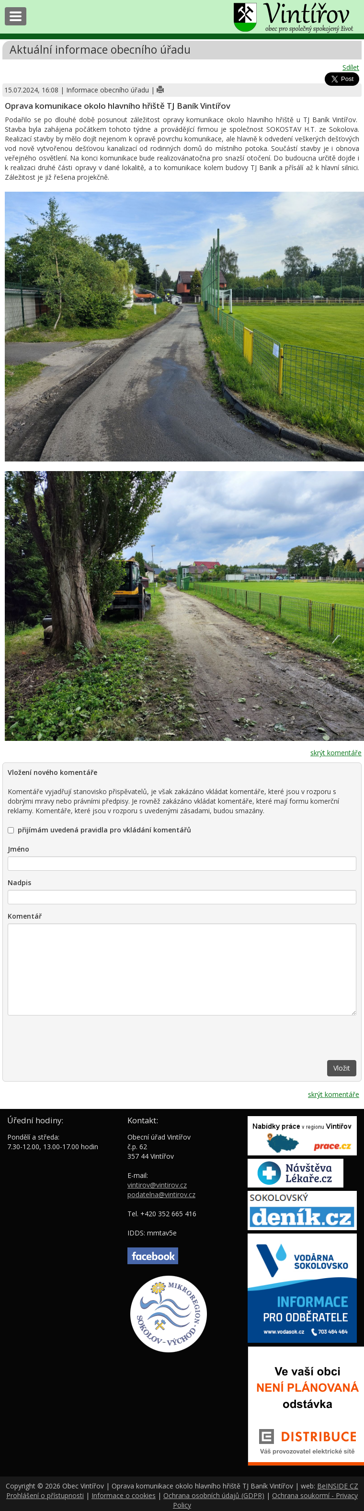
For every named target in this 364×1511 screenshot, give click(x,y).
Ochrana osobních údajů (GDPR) (213, 1495)
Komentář (25, 916)
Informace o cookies (123, 1495)
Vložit (341, 1068)
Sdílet (350, 67)
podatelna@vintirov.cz (161, 1194)
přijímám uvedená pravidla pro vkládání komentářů (99, 829)
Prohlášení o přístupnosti (45, 1495)
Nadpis (19, 882)
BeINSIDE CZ (337, 1485)
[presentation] (80, 1041)
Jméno (18, 849)
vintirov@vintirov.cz (157, 1184)
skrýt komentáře (336, 752)
